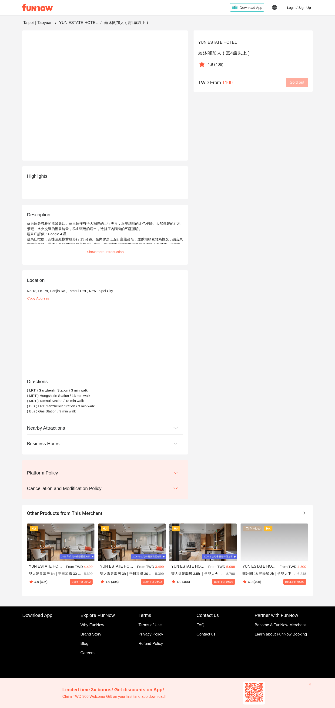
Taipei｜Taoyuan (37, 22)
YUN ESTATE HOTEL (78, 22)
